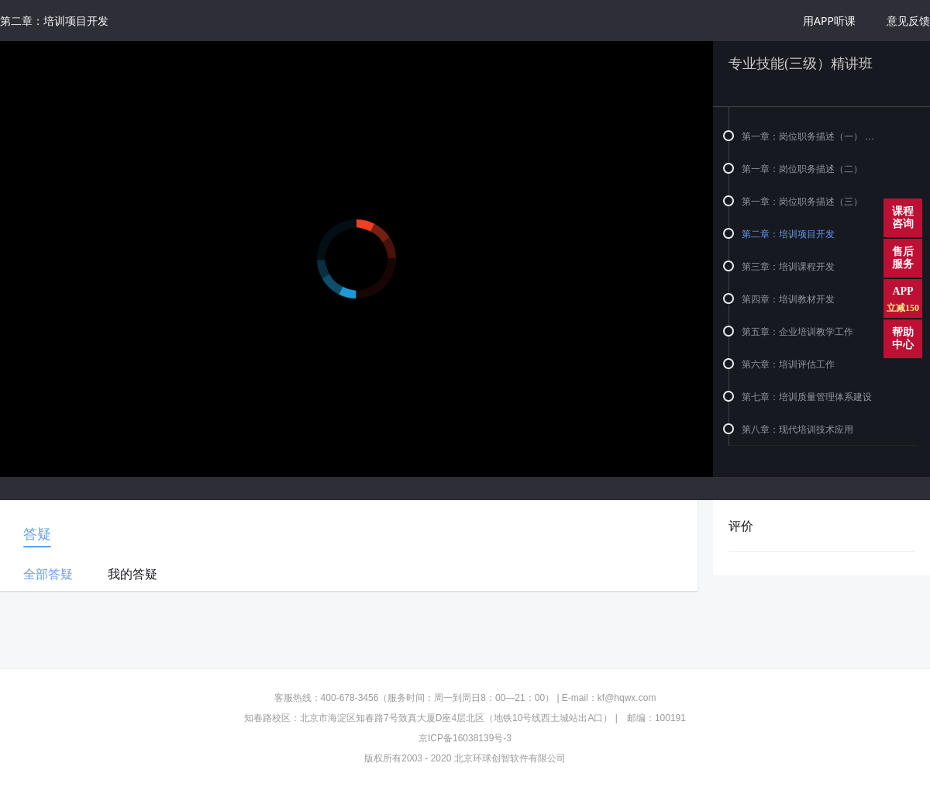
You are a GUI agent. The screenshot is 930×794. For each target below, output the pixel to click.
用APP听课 (829, 20)
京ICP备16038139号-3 (465, 738)
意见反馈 (908, 20)
